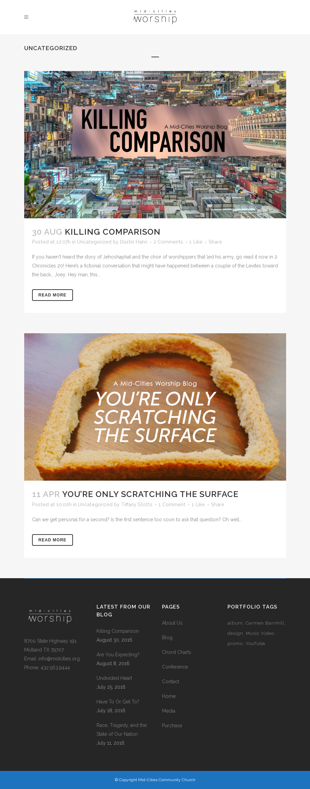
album (235, 623)
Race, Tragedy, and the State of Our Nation (122, 729)
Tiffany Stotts (136, 504)
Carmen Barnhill (265, 623)
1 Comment (172, 504)
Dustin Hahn (133, 242)
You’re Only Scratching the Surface (150, 494)
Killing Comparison (113, 232)
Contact (170, 681)
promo (235, 643)
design (235, 633)
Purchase (172, 725)
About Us (172, 623)
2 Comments (168, 242)
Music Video (260, 633)
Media (168, 711)
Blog (167, 637)
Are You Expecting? (118, 654)
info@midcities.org (59, 658)
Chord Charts (176, 652)
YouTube (255, 643)
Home (169, 696)
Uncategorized (94, 242)
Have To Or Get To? (118, 701)
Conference (175, 667)
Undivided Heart (114, 678)
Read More (53, 295)
